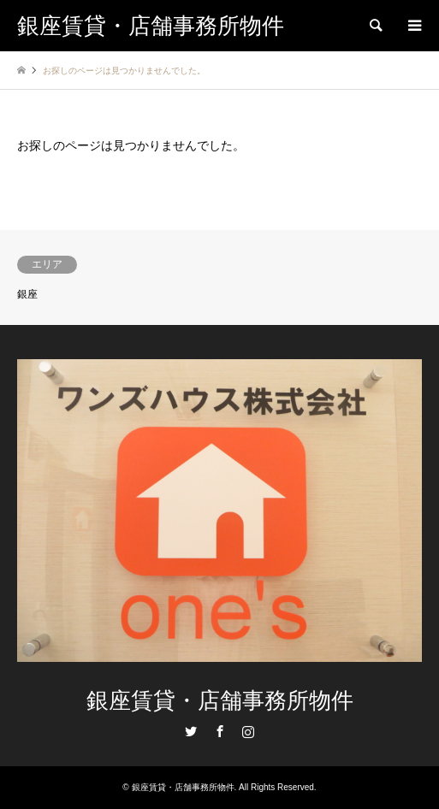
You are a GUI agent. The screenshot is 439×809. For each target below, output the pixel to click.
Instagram (248, 731)
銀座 (27, 294)
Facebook (220, 731)
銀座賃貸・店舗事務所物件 (219, 700)
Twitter (191, 731)
